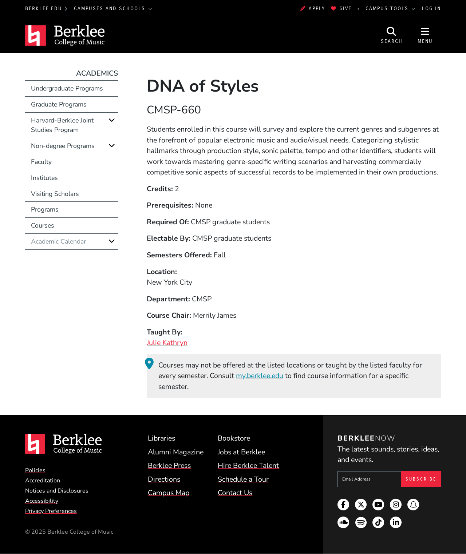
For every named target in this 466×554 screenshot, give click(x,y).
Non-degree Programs (63, 145)
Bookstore (234, 438)
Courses (42, 225)
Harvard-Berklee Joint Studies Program (62, 125)
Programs (45, 209)
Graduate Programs (59, 104)
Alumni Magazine (176, 452)
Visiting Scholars (55, 193)
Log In (431, 8)
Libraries (161, 438)
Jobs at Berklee (241, 452)
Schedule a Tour (243, 479)
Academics (97, 73)
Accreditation (42, 481)
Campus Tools (388, 8)
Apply (312, 8)
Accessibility (41, 501)
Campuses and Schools (110, 8)
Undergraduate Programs (67, 88)
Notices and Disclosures (56, 491)
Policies (35, 470)
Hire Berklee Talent (248, 465)
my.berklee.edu (259, 376)
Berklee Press (169, 465)
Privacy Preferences (51, 511)
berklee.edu (43, 8)
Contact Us (235, 493)
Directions (164, 479)
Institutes (44, 177)
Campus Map (168, 493)
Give (341, 8)
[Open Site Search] (392, 35)
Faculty (41, 161)
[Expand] (112, 120)
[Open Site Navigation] (425, 35)
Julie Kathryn (167, 343)
